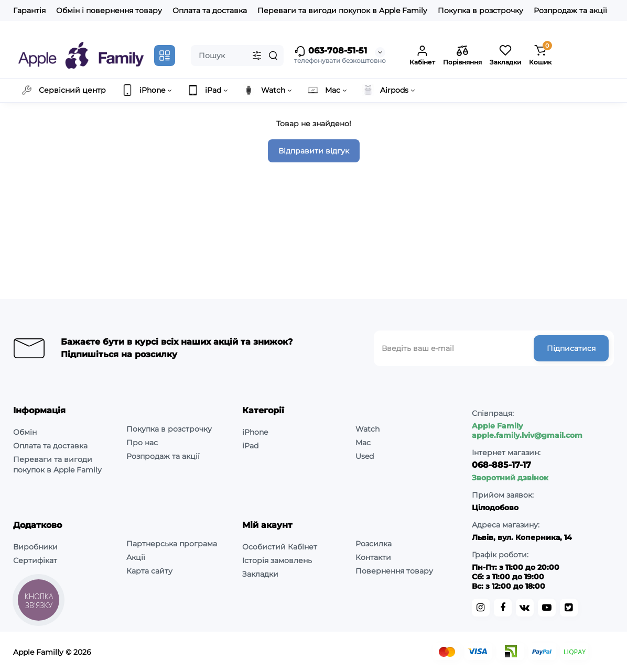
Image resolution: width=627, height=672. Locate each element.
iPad (250, 445)
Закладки (260, 574)
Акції (135, 557)
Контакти (373, 557)
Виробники (35, 547)
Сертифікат (35, 560)
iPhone (255, 432)
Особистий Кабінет (279, 547)
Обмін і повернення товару (109, 10)
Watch (367, 429)
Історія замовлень (277, 560)
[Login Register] (422, 56)
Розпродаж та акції (570, 10)
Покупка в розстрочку (480, 10)
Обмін (25, 432)
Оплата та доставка (209, 10)
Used (364, 456)
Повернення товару (394, 571)
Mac (363, 442)
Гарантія (29, 10)
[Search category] (256, 55)
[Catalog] (164, 55)
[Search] (273, 55)
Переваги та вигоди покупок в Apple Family (342, 10)
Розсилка (373, 543)
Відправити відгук (313, 151)
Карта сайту (149, 571)
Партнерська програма (171, 543)
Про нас (142, 442)
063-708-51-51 (330, 51)
